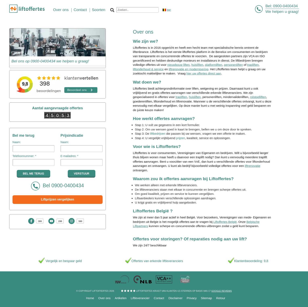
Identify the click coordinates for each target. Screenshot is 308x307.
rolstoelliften (258, 97)
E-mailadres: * (69, 156)
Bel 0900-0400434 (57, 186)
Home (90, 298)
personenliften (233, 64)
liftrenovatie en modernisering (188, 69)
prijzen (180, 138)
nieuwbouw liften (178, 64)
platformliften (213, 64)
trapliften (253, 64)
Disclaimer (175, 298)
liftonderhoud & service (148, 69)
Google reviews (221, 291)
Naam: (16, 142)
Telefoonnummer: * (24, 156)
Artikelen (120, 298)
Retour (220, 298)
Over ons (104, 298)
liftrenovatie (252, 165)
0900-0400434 (285, 6)
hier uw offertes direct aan (203, 73)
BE (167, 10)
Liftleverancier (140, 298)
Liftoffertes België (225, 221)
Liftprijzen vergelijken (57, 199)
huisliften (197, 64)
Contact (159, 298)
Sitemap (206, 298)
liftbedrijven (157, 133)
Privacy (192, 298)
